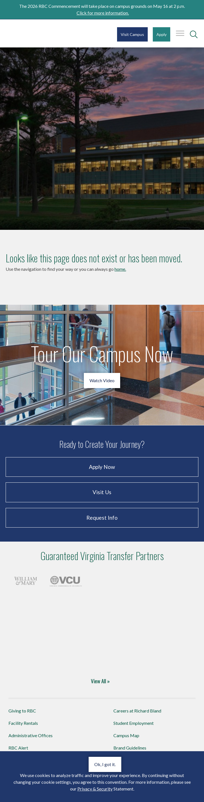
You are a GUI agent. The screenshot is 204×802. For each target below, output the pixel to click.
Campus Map (126, 735)
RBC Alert (18, 747)
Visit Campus (132, 34)
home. (120, 269)
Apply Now (102, 467)
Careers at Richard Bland (137, 710)
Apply (161, 34)
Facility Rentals (23, 723)
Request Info (102, 517)
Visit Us (102, 492)
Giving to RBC (22, 710)
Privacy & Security (95, 788)
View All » (100, 681)
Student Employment (133, 723)
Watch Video (102, 380)
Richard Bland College (39, 33)
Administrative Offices (30, 735)
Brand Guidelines (129, 747)
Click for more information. (103, 12)
